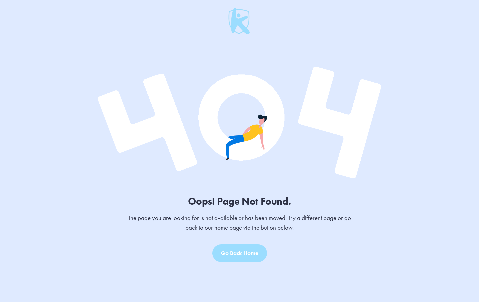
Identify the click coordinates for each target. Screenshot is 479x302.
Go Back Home (239, 253)
